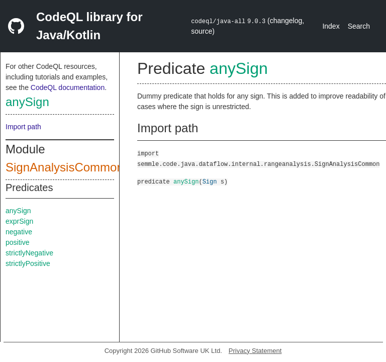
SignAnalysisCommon (65, 167)
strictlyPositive (28, 263)
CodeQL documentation (68, 87)
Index (330, 26)
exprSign (19, 221)
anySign (27, 102)
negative (19, 232)
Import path (23, 127)
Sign (210, 181)
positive (17, 242)
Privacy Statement (255, 350)
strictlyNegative (29, 253)
